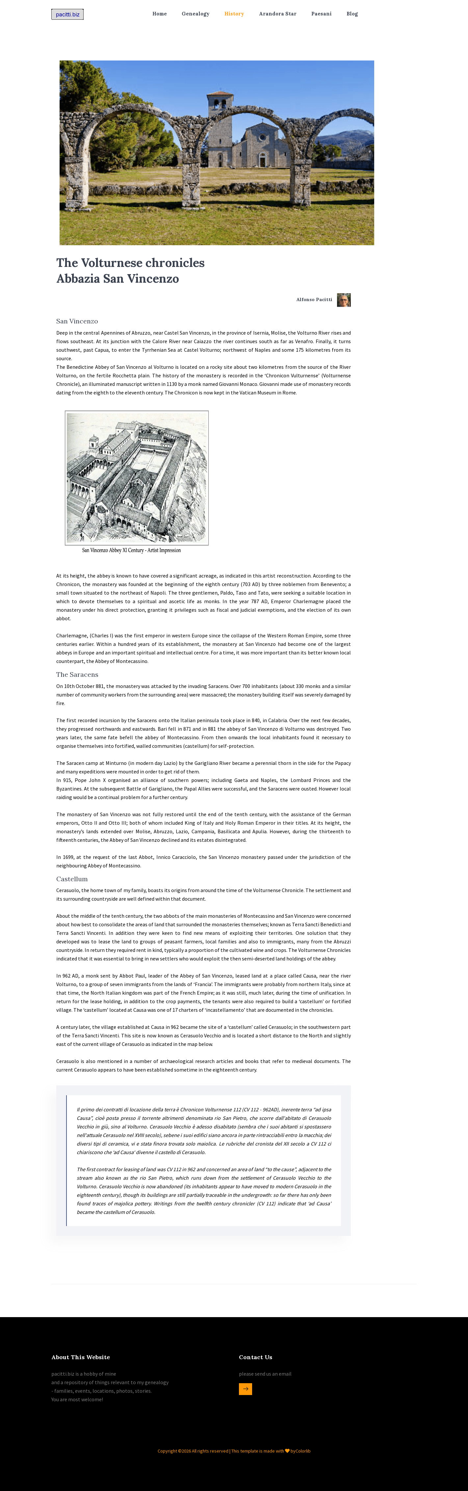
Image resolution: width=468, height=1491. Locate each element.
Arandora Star (278, 14)
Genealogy (196, 14)
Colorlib (303, 1451)
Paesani (321, 14)
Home (159, 14)
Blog (352, 14)
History (234, 14)
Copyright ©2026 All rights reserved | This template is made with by (227, 1451)
